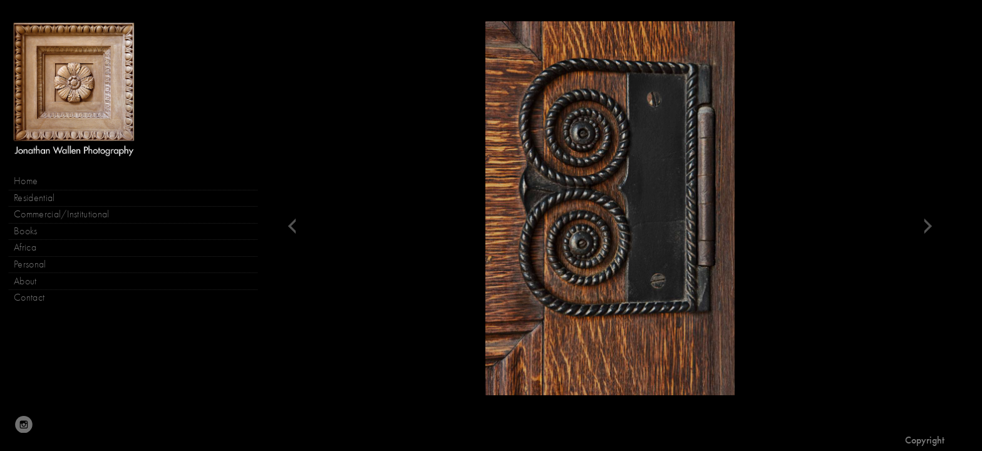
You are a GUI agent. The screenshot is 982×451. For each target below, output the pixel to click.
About (25, 281)
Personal (30, 264)
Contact (29, 297)
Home (26, 181)
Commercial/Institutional (62, 214)
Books (32, 231)
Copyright (924, 440)
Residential (34, 198)
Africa (25, 247)
